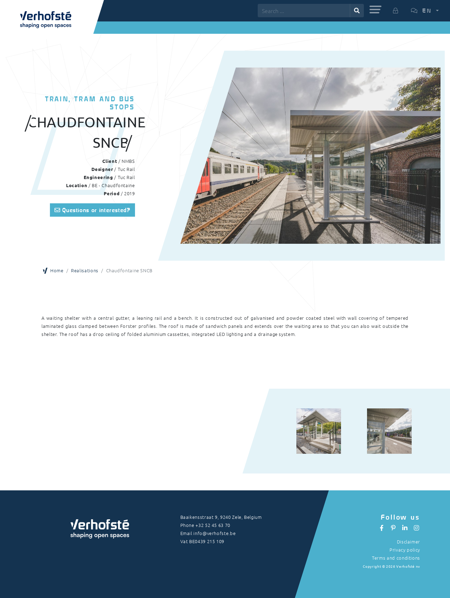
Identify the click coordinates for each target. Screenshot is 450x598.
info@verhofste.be (214, 533)
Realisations (84, 270)
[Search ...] (304, 10)
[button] (375, 9)
